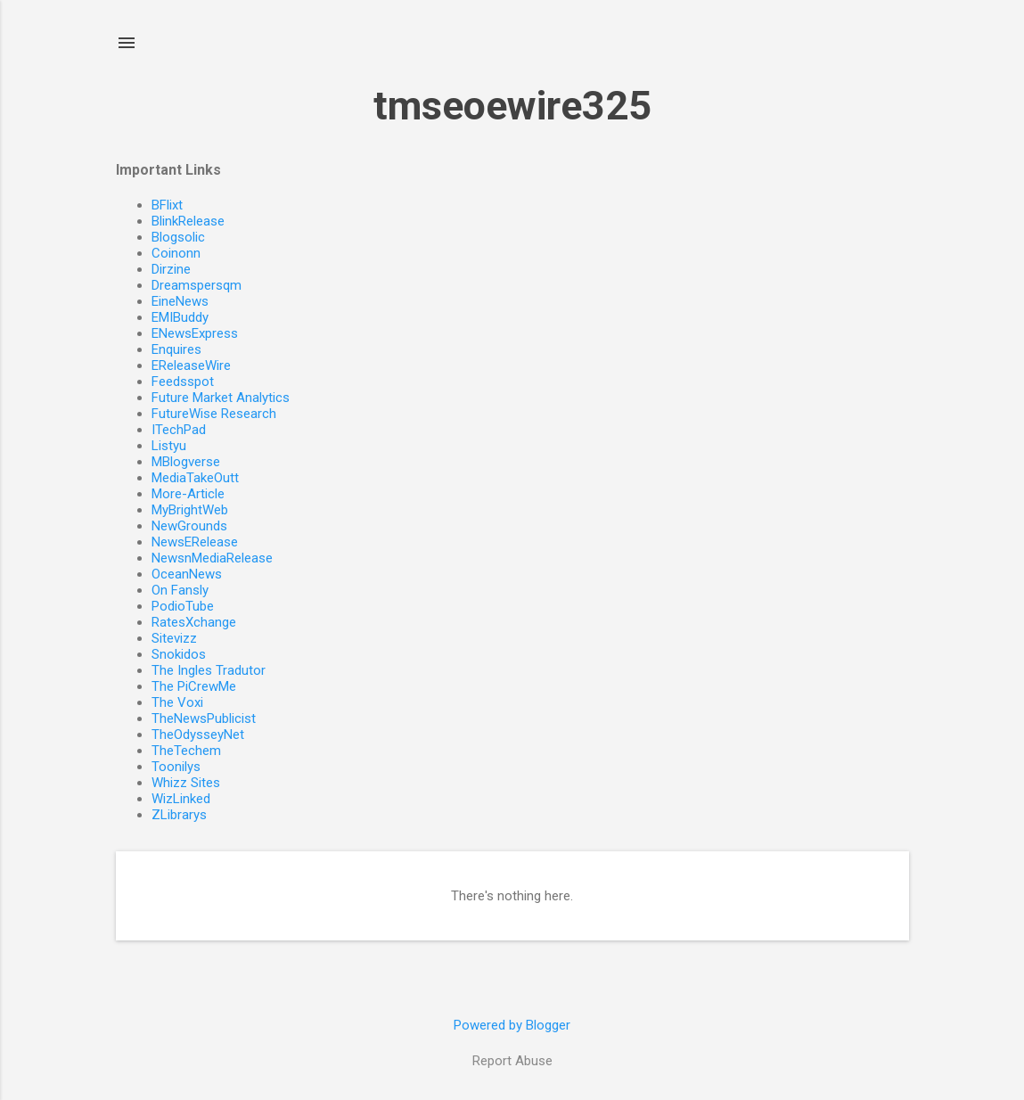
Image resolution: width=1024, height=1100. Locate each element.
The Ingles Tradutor (209, 670)
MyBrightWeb (190, 510)
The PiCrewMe (194, 686)
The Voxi (177, 702)
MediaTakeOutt (195, 478)
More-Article (188, 494)
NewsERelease (195, 542)
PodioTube (183, 606)
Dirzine (171, 269)
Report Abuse (512, 1061)
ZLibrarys (179, 815)
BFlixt (167, 205)
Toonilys (176, 767)
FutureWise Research (214, 414)
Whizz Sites (186, 783)
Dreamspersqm (197, 285)
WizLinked (181, 799)
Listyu (169, 446)
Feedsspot (183, 382)
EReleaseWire (191, 365)
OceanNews (187, 574)
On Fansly (180, 590)
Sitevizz (174, 638)
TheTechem (186, 751)
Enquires (176, 349)
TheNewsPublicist (204, 718)
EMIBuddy (180, 317)
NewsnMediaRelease (212, 558)
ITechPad (179, 430)
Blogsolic (178, 237)
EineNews (180, 301)
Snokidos (179, 654)
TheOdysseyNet (198, 734)
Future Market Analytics (221, 398)
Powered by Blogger (512, 1025)
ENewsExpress (195, 333)
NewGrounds (189, 526)
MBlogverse (186, 462)
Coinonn (176, 253)
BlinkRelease (188, 221)
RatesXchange (194, 622)
